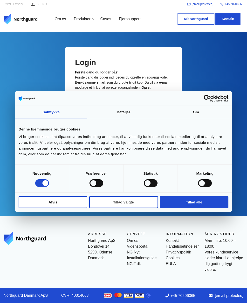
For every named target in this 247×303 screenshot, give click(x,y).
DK (33, 4)
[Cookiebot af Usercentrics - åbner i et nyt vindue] (207, 98)
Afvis (52, 202)
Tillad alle (194, 202)
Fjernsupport (127, 15)
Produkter (79, 15)
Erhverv (18, 4)
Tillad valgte (123, 202)
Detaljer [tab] (123, 112)
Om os (57, 15)
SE (39, 4)
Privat (7, 4)
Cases (102, 15)
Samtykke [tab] (51, 112)
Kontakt (231, 15)
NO (44, 4)
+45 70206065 (183, 296)
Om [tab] (196, 112)
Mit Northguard (199, 15)
